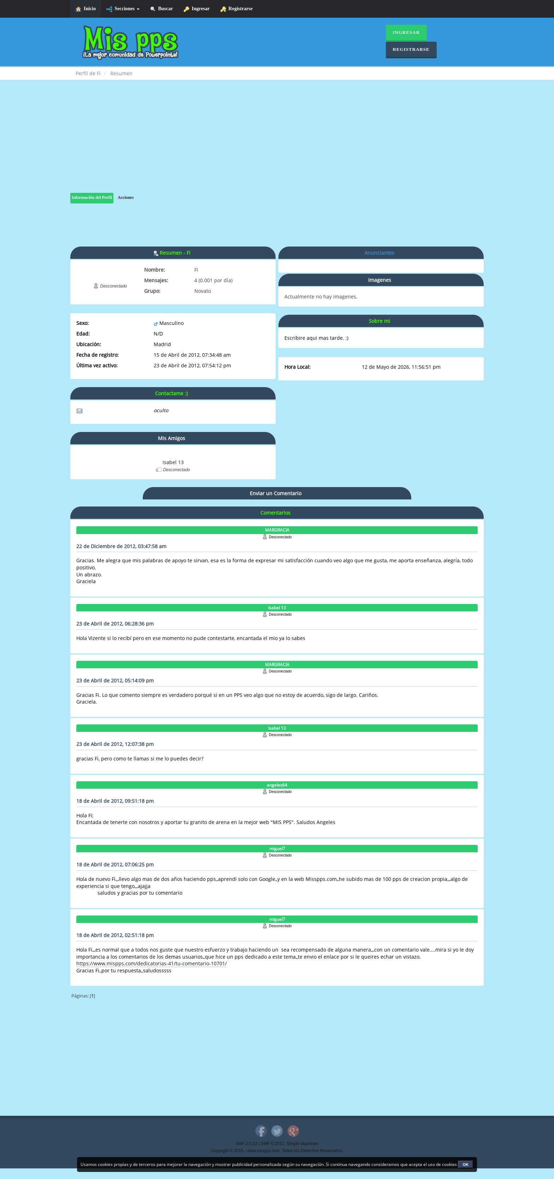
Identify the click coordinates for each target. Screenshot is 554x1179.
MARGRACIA (277, 530)
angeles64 (277, 785)
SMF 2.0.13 (246, 1143)
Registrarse (236, 9)
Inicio (86, 9)
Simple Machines (303, 1143)
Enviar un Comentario (275, 493)
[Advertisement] (277, 143)
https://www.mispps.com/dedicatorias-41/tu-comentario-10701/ (151, 963)
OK (466, 1164)
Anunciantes (379, 252)
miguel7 (277, 849)
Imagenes (379, 280)
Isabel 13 (173, 462)
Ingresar (197, 9)
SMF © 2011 (272, 1143)
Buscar (161, 9)
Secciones (122, 9)
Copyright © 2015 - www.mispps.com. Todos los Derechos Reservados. (277, 1150)
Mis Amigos (171, 438)
